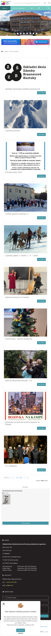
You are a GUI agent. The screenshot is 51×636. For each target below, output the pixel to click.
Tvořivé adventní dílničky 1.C (17, 214)
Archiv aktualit (25, 523)
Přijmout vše (21, 630)
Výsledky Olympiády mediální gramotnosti (22, 89)
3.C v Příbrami (11, 466)
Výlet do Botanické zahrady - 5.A (18, 380)
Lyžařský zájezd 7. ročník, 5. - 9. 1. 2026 (21, 255)
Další (21, 477)
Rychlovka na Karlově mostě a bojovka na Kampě (22, 423)
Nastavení (20, 633)
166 (17, 477)
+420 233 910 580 (11, 582)
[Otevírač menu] (45, 3)
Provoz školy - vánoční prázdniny (18, 339)
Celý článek (41, 93)
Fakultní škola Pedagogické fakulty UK (27, 3)
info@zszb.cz (9, 585)
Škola (6, 51)
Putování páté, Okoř (13, 172)
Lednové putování (12, 130)
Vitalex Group (43, 626)
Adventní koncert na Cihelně (17, 297)
